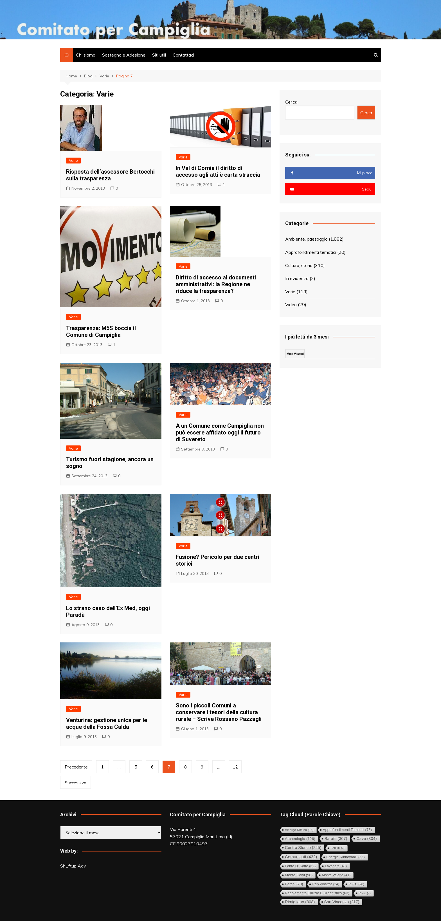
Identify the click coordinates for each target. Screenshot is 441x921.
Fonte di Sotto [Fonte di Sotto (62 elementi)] (300, 866)
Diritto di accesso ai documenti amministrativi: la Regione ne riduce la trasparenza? (216, 284)
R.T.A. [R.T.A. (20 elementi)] (356, 884)
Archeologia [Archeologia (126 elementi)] (300, 839)
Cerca (291, 102)
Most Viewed (295, 353)
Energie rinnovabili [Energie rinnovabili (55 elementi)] (345, 857)
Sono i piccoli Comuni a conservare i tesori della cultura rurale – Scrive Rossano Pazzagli (219, 712)
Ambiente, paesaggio (306, 239)
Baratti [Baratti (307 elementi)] (336, 838)
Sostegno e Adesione (123, 55)
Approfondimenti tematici (310, 252)
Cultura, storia (298, 265)
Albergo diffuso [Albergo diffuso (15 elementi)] (299, 830)
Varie (73, 160)
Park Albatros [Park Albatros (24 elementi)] (325, 884)
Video (291, 304)
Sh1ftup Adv (73, 866)
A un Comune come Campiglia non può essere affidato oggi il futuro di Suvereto (220, 432)
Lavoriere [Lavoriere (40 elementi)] (336, 866)
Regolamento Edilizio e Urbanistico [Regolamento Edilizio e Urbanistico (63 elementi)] (317, 893)
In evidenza (297, 278)
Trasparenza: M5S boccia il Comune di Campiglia (101, 331)
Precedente (76, 767)
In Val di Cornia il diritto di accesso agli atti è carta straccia (218, 171)
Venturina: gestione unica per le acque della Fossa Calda (106, 723)
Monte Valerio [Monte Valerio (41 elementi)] (336, 875)
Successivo (75, 782)
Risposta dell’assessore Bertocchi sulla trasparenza (110, 175)
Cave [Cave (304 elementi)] (366, 838)
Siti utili (159, 55)
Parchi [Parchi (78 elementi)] (294, 884)
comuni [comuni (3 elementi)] (337, 848)
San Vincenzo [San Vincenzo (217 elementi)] (341, 902)
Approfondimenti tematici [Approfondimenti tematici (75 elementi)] (347, 830)
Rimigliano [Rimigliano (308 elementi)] (300, 902)
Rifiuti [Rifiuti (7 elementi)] (365, 893)
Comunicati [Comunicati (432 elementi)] (301, 856)
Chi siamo (85, 55)
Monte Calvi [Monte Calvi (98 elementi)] (298, 875)
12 (235, 767)
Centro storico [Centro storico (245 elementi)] (303, 847)
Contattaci (183, 55)
